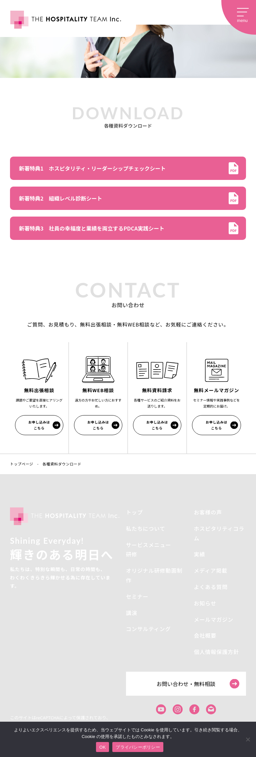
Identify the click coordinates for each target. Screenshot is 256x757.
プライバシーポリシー (138, 747)
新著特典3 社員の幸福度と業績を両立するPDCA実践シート (91, 228)
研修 (131, 554)
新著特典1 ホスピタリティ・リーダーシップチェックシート (92, 168)
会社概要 (205, 635)
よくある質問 (211, 587)
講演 (131, 613)
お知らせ (205, 603)
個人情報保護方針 (216, 652)
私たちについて (145, 528)
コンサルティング (148, 629)
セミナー (137, 596)
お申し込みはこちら (39, 424)
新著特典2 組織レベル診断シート (60, 198)
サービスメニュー (148, 545)
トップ (134, 512)
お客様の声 (208, 512)
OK (102, 747)
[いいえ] (247, 739)
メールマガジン (213, 619)
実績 (199, 554)
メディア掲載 (210, 570)
